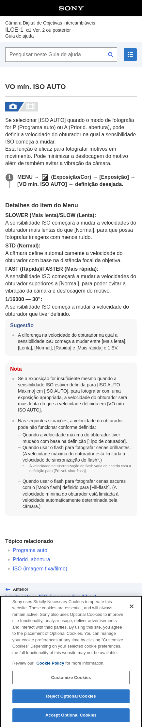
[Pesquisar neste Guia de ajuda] (61, 54)
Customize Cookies (71, 682)
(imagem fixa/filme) (40, 568)
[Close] (131, 611)
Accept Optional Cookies (71, 720)
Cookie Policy (50, 668)
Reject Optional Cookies (71, 701)
